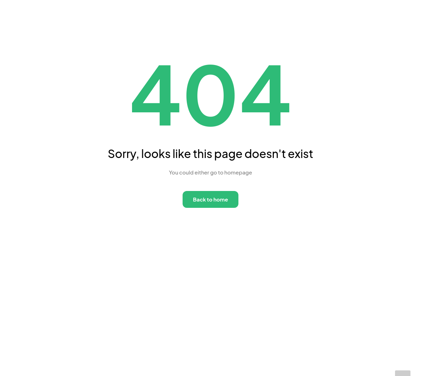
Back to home (210, 199)
